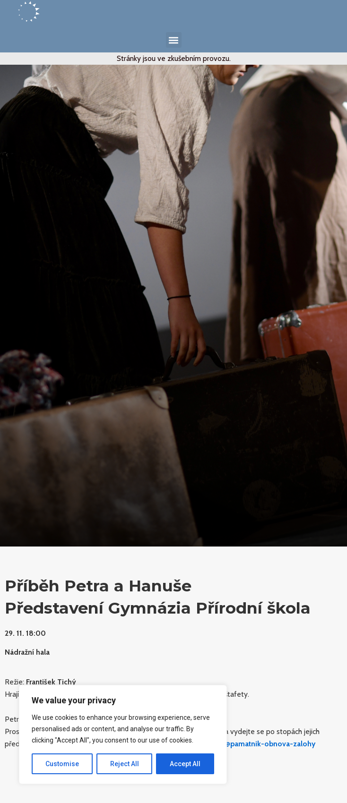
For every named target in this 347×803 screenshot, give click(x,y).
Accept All (185, 764)
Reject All (124, 764)
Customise (62, 764)
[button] (174, 40)
